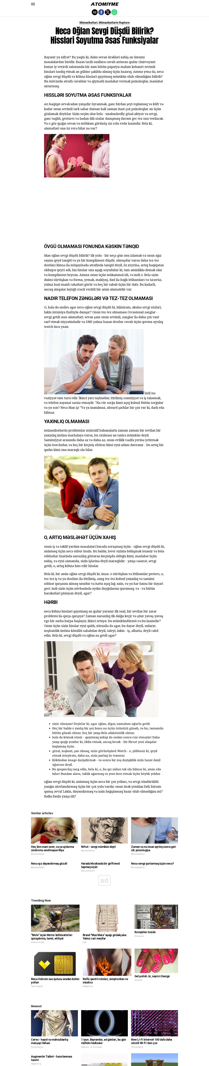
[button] (33, 4)
